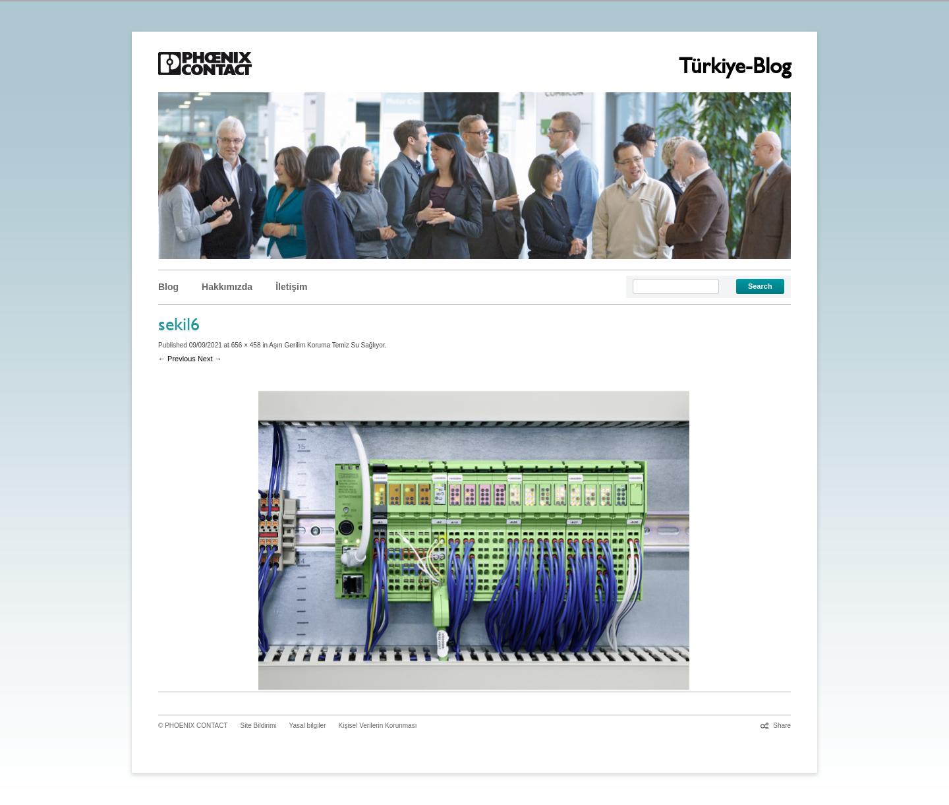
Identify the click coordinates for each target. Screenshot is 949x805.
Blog (168, 287)
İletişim (291, 287)
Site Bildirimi (259, 725)
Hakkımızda (227, 287)
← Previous (177, 359)
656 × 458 (246, 345)
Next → (210, 359)
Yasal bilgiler (307, 725)
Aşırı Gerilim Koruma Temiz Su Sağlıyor (326, 345)
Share (782, 725)
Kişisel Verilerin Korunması (378, 725)
